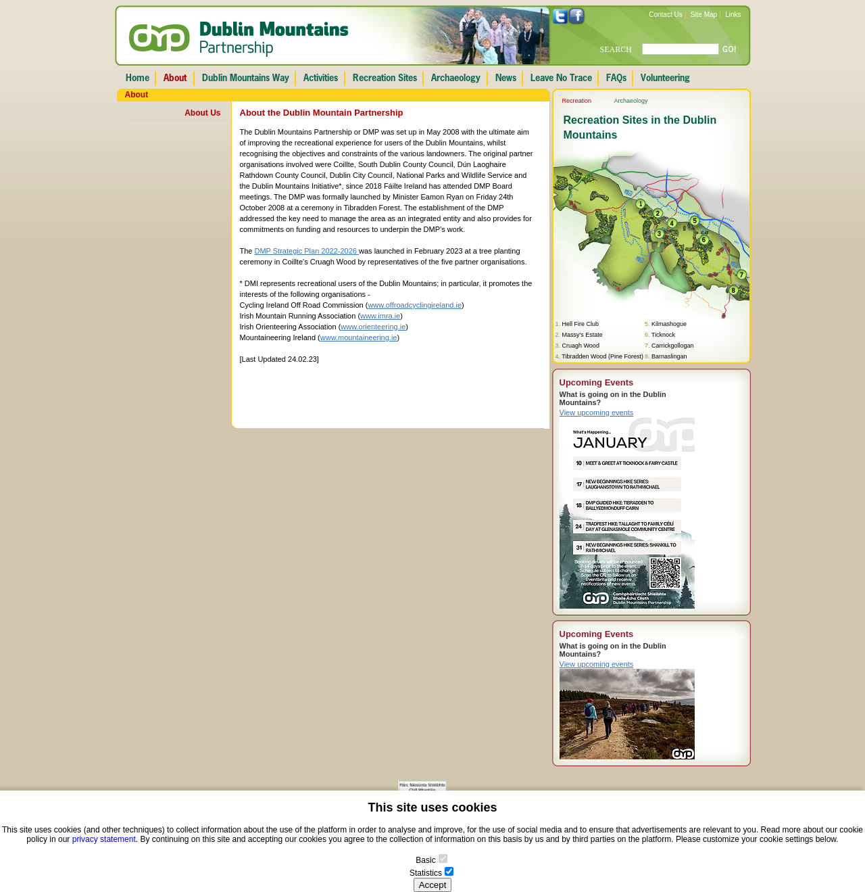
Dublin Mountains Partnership (239, 39)
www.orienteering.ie (373, 327)
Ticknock (663, 334)
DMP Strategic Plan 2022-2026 (307, 251)
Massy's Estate (582, 334)
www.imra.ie (380, 316)
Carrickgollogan (672, 345)
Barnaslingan (669, 356)
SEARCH (616, 49)
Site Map (704, 14)
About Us (202, 113)
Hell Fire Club (580, 324)
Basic (425, 860)
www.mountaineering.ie (358, 337)
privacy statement (104, 839)
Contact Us (665, 14)
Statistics (426, 873)
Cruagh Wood (580, 345)
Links (733, 14)
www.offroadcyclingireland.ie (415, 305)
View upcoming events (597, 412)
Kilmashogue (669, 324)
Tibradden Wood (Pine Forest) (602, 356)
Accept (433, 885)
